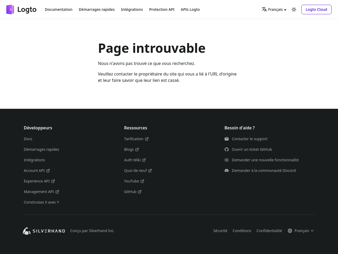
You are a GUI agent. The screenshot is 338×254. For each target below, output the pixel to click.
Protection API (162, 9)
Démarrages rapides (97, 9)
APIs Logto (190, 9)
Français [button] (272, 9)
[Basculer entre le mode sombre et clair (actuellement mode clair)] (294, 9)
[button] (316, 9)
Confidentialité (269, 230)
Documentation (58, 9)
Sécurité (220, 230)
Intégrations (132, 9)
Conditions (242, 230)
